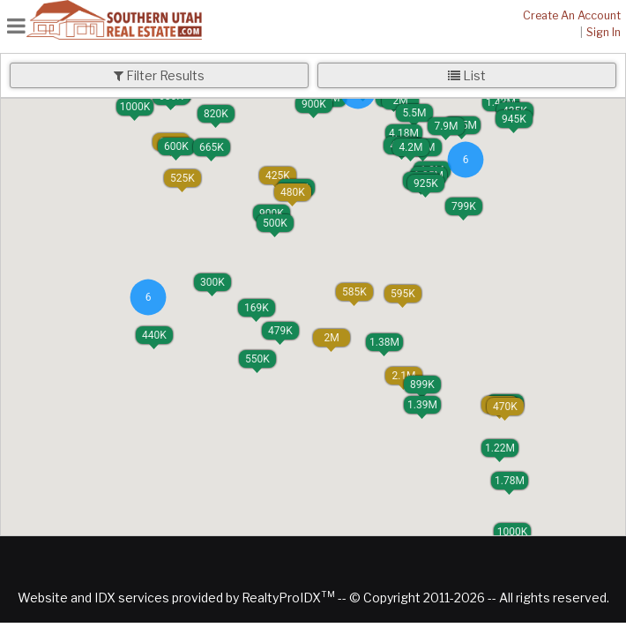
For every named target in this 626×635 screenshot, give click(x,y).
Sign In (603, 32)
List (467, 75)
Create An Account (572, 15)
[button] (256, 308)
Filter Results (159, 75)
